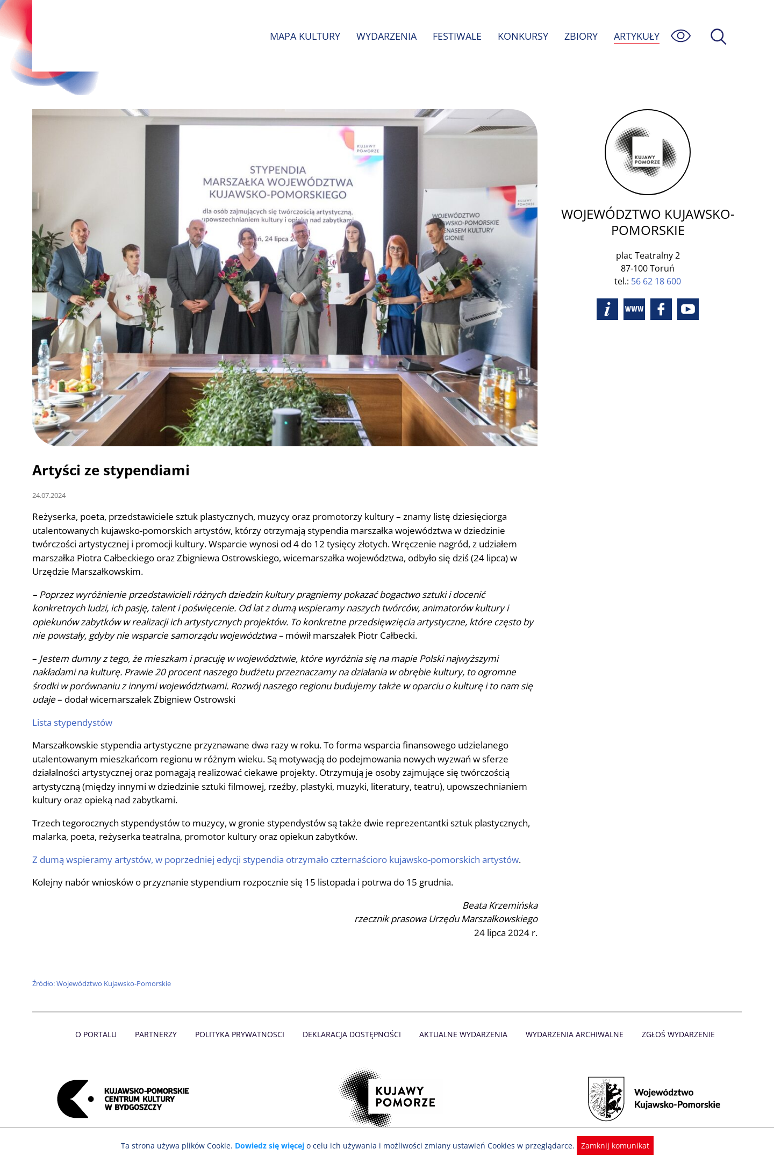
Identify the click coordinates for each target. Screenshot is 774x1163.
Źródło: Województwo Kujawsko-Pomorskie (102, 983)
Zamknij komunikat (608, 1145)
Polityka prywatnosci (242, 1034)
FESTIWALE (457, 36)
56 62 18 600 (656, 281)
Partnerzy (159, 1034)
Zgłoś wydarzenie (674, 1034)
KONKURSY (522, 36)
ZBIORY (580, 36)
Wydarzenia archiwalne (572, 1034)
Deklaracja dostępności (352, 1034)
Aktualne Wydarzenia (462, 1034)
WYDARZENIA (385, 36)
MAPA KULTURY (303, 36)
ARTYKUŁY (636, 36)
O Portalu (100, 1034)
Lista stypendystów (72, 722)
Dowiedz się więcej (274, 1145)
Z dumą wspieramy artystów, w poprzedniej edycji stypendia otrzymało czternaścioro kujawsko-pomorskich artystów (279, 859)
